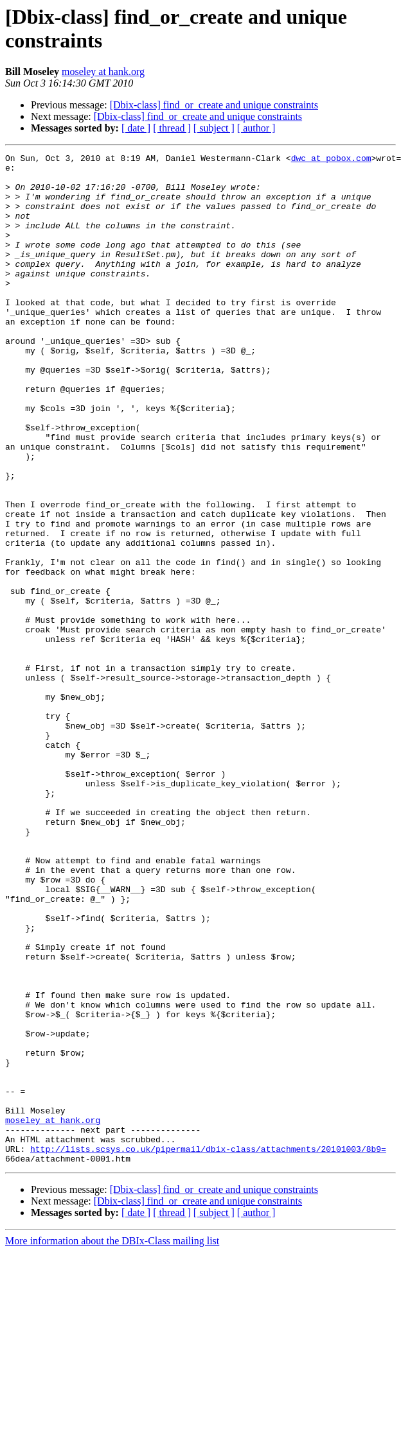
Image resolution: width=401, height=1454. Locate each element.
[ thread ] (172, 128)
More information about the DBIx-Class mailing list (112, 1442)
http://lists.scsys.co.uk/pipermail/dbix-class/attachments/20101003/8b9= (208, 1349)
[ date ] (135, 128)
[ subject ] (214, 128)
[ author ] (256, 128)
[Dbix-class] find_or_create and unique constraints (214, 104)
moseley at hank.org (103, 71)
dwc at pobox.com (331, 159)
